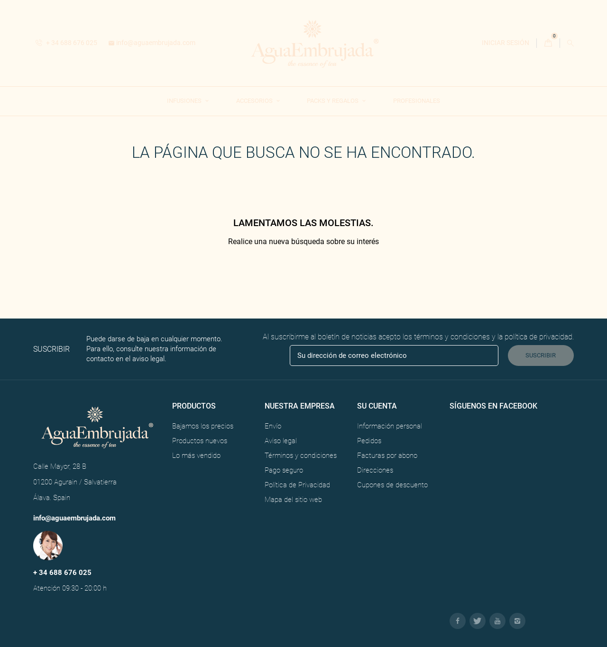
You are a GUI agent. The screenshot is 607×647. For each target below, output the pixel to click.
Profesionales (416, 100)
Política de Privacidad (297, 485)
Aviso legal (281, 441)
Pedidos (369, 441)
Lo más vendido (196, 455)
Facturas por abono (387, 455)
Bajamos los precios (202, 426)
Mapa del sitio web (293, 499)
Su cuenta (377, 405)
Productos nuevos (199, 441)
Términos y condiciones (301, 455)
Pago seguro (284, 470)
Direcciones (375, 470)
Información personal (389, 426)
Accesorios (255, 100)
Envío (273, 426)
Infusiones (185, 100)
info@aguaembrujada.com (151, 42)
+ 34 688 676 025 (66, 42)
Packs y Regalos (333, 100)
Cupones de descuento (392, 485)
